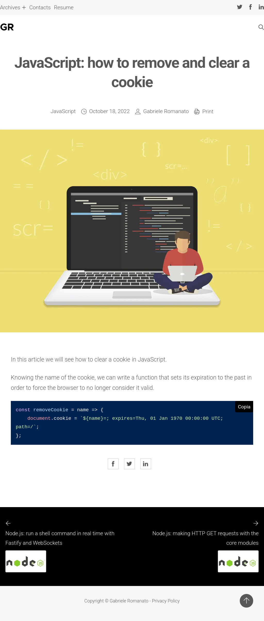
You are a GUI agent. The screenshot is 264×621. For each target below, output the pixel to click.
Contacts (40, 7)
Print (207, 111)
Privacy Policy (166, 600)
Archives (10, 7)
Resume (63, 7)
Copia (244, 407)
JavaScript (63, 111)
